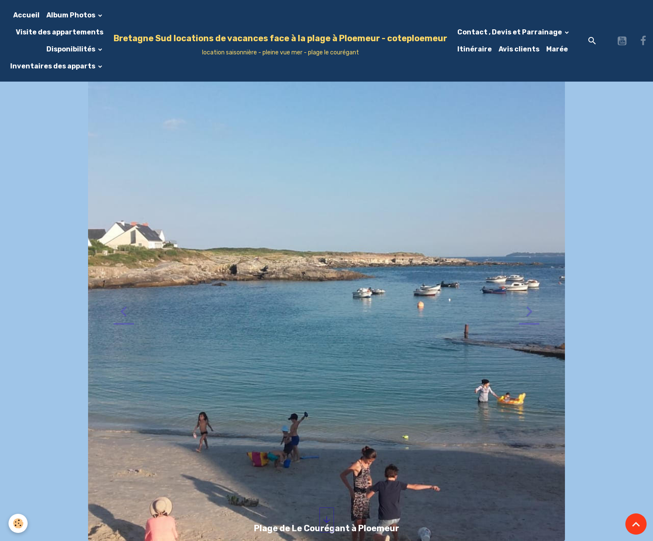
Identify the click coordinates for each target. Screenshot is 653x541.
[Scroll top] (636, 524)
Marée (557, 49)
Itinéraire (474, 49)
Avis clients (519, 49)
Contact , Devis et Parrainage (510, 32)
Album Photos (71, 15)
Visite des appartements (59, 32)
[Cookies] (18, 523)
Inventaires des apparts (53, 66)
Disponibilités (71, 49)
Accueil (26, 15)
